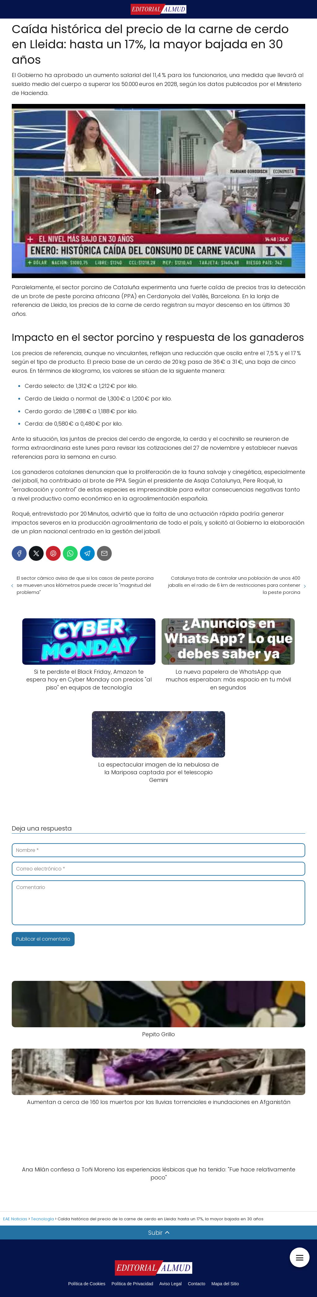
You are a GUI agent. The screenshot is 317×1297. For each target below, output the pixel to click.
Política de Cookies (86, 1283)
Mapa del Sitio (225, 1283)
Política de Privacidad (132, 1283)
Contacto (196, 1283)
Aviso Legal (170, 1283)
